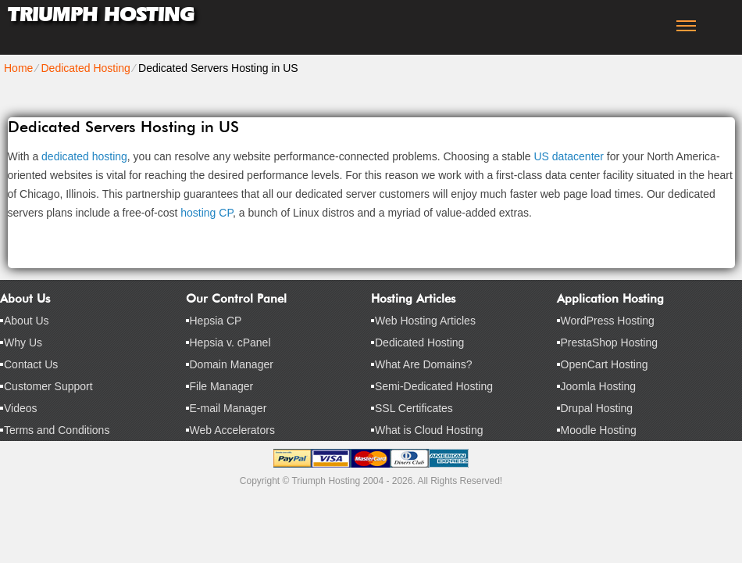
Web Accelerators (232, 430)
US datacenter (568, 156)
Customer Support (48, 386)
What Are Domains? (424, 364)
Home (18, 68)
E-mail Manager (228, 408)
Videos (20, 408)
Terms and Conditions (56, 430)
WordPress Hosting (608, 320)
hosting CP (206, 212)
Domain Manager (231, 364)
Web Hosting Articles (425, 320)
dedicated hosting (84, 156)
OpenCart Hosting (604, 364)
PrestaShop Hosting (609, 342)
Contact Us (31, 364)
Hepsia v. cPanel (230, 342)
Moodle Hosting (599, 430)
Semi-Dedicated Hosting (434, 386)
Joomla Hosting (599, 386)
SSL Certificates (414, 408)
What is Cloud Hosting (429, 430)
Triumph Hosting (101, 14)
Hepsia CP (216, 320)
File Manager (222, 386)
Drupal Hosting (597, 408)
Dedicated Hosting (85, 68)
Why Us (23, 342)
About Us (26, 320)
